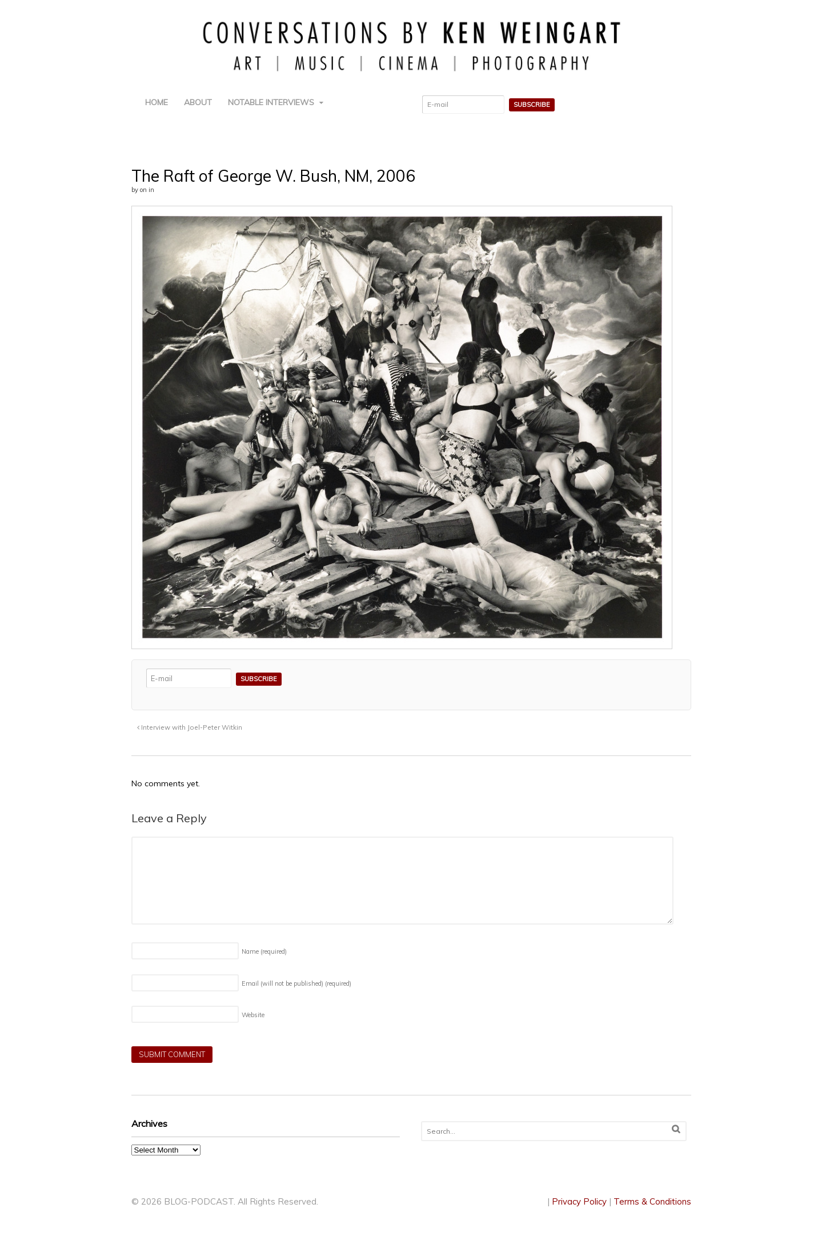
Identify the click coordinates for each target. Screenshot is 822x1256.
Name (264, 951)
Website (253, 1015)
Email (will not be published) (296, 983)
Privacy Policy (579, 1201)
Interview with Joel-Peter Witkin (189, 727)
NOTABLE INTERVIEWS (271, 102)
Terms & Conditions (652, 1201)
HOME (156, 102)
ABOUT (198, 102)
